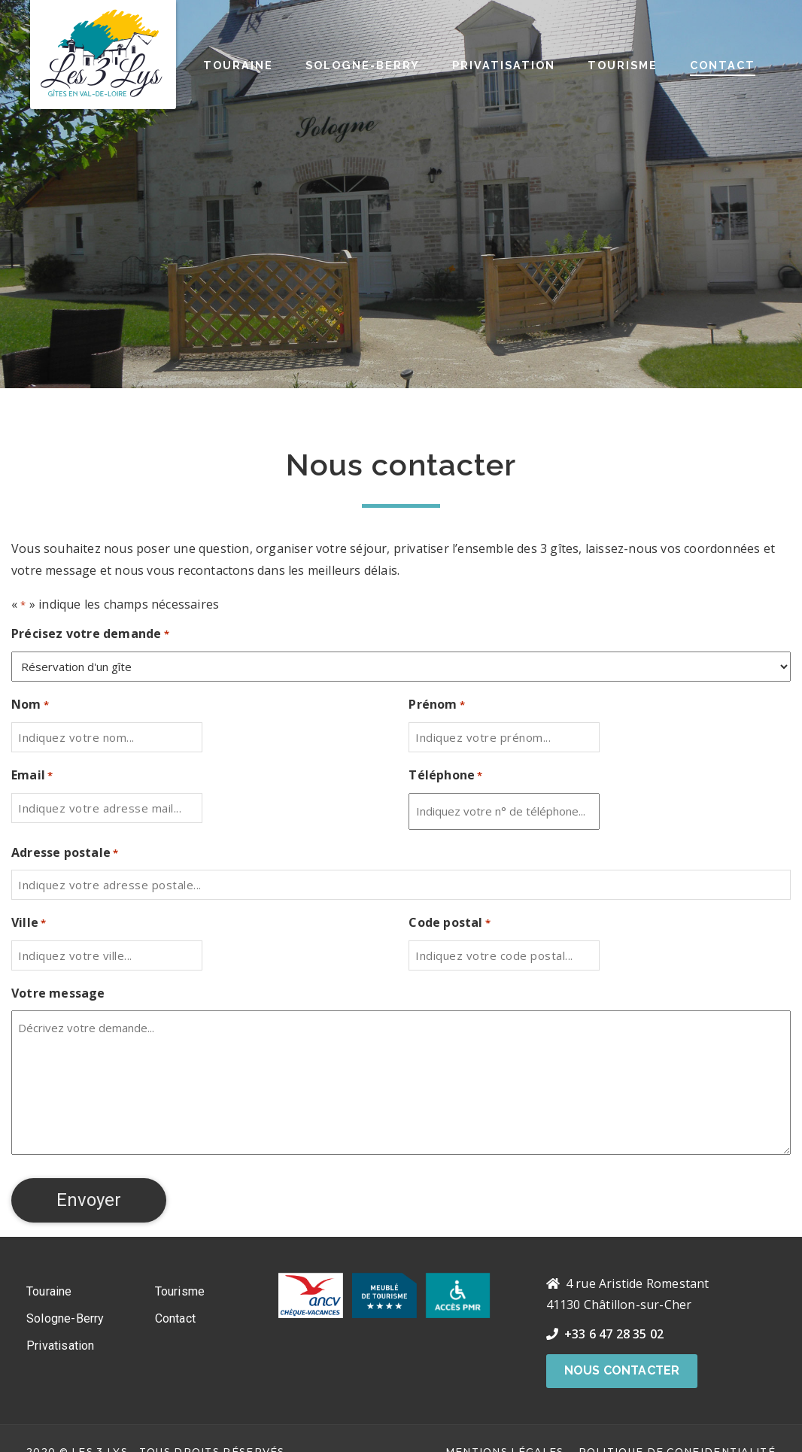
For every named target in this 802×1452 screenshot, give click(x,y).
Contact (722, 65)
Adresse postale (64, 853)
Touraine (238, 65)
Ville (28, 923)
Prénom (437, 705)
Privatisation (503, 65)
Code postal (450, 923)
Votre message (58, 993)
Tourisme (623, 65)
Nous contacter (622, 1370)
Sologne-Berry (362, 65)
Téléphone (445, 776)
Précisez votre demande (90, 635)
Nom (30, 705)
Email (32, 776)
